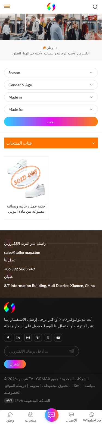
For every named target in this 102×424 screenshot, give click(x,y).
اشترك (15, 364)
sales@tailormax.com (22, 252)
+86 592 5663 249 (19, 269)
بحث (51, 121)
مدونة (34, 385)
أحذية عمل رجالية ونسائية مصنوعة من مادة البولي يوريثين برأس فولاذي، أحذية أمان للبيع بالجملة (27, 209)
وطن (48, 47)
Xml (77, 385)
